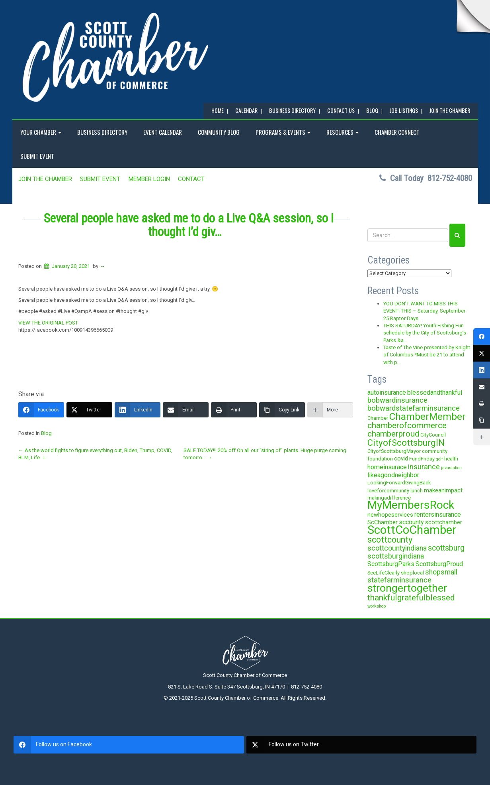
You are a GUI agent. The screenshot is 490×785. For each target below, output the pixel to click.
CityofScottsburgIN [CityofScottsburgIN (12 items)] (406, 442)
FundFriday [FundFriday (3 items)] (422, 459)
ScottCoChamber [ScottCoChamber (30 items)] (411, 530)
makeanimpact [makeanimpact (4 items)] (443, 490)
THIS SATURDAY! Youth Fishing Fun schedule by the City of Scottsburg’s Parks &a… (424, 333)
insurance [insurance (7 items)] (424, 466)
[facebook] (129, 745)
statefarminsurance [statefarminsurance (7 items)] (399, 580)
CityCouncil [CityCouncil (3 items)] (433, 435)
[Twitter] (89, 409)
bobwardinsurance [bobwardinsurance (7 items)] (397, 400)
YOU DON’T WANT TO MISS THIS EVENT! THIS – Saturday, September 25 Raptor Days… (424, 311)
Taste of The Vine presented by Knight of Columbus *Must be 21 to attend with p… (426, 354)
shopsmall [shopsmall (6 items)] (441, 572)
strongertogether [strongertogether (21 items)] (407, 588)
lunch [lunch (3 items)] (416, 491)
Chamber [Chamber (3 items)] (377, 418)
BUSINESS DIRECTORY (292, 110)
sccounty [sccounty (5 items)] (411, 522)
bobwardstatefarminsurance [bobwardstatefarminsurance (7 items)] (413, 408)
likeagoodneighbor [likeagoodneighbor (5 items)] (393, 475)
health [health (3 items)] (451, 459)
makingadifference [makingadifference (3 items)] (389, 498)
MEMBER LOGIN (149, 179)
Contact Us (341, 110)
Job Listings (404, 110)
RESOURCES (342, 132)
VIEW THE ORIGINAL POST (48, 323)
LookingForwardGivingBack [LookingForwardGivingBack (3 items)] (399, 483)
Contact (191, 179)
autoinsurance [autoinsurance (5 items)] (386, 392)
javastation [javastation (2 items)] (451, 467)
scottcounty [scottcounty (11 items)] (389, 540)
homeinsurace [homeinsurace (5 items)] (387, 467)
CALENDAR (246, 110)
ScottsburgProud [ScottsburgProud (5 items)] (439, 564)
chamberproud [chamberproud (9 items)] (393, 434)
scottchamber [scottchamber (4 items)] (443, 522)
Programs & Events (283, 132)
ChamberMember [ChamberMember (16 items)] (427, 416)
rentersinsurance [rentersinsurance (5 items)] (437, 514)
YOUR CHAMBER (40, 132)
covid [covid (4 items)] (401, 458)
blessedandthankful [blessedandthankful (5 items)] (434, 392)
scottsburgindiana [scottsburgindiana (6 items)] (395, 556)
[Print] (234, 409)
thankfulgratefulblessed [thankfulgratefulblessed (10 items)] (411, 597)
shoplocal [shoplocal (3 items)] (412, 573)
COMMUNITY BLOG (219, 132)
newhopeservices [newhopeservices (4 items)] (390, 514)
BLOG (372, 110)
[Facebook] (41, 409)
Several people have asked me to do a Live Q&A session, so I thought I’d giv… (189, 225)
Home (217, 110)
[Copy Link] (282, 409)
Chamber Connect (397, 132)
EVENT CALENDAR (162, 132)
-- (102, 266)
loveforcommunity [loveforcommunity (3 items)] (388, 491)
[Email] (186, 409)
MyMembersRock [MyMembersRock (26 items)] (410, 505)
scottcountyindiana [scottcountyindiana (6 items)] (397, 548)
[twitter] (361, 745)
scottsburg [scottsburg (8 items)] (446, 548)
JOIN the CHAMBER (449, 110)
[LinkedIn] (137, 409)
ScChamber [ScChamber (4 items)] (382, 522)
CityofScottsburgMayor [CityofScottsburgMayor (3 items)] (394, 451)
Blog (46, 433)
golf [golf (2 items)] (439, 459)
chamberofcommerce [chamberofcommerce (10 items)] (407, 425)
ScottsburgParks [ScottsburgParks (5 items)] (390, 564)
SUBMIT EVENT (37, 155)
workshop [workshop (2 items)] (376, 606)
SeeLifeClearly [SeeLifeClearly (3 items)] (383, 573)
